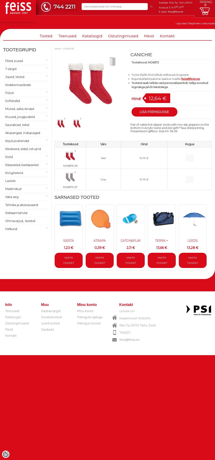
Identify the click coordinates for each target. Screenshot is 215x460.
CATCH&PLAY (131, 241)
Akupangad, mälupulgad (22, 133)
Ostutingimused (123, 36)
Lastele (10, 181)
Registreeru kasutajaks (201, 23)
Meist (149, 36)
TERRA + (161, 241)
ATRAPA (100, 241)
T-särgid (10, 69)
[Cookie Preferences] (5, 454)
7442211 (125, 332)
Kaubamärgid (50, 311)
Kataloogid (92, 36)
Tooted (45, 36)
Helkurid (11, 229)
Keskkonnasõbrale (18, 85)
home (57, 48)
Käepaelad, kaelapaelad (21, 165)
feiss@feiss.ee (175, 11)
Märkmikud (13, 189)
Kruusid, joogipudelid (20, 117)
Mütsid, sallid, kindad (19, 109)
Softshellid (12, 101)
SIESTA (68, 241)
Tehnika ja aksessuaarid (21, 205)
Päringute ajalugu (90, 317)
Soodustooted (51, 317)
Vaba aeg (11, 197)
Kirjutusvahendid (17, 141)
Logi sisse (181, 23)
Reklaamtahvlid (16, 213)
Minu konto (85, 311)
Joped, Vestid (14, 77)
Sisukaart (47, 329)
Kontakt (167, 36)
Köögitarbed (14, 173)
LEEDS (192, 241)
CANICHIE (68, 48)
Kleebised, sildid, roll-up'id (23, 149)
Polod (9, 93)
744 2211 (64, 6)
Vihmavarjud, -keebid (20, 221)
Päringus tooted (89, 323)
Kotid (9, 157)
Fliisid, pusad (14, 61)
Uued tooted (50, 323)
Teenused (67, 36)
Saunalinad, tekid (17, 125)
